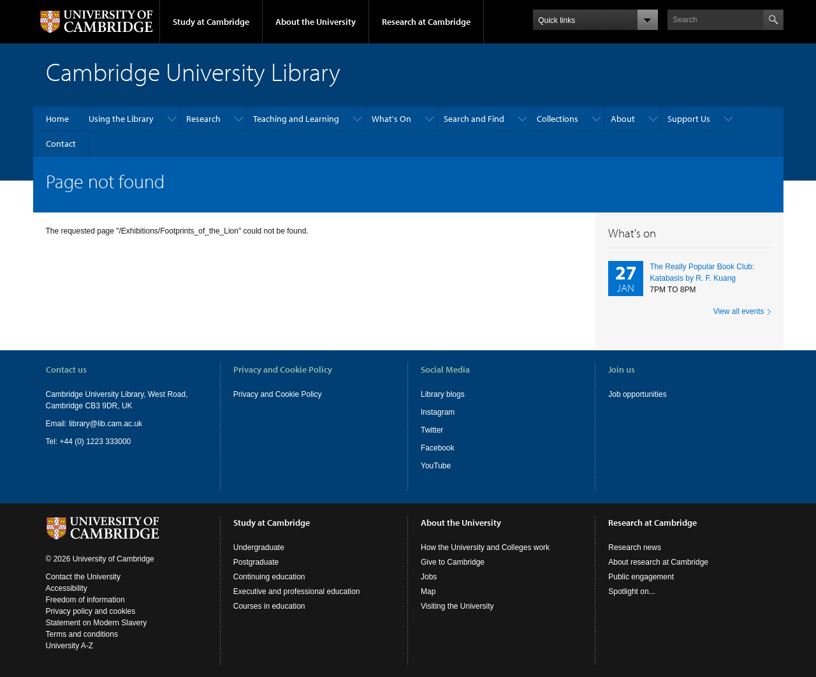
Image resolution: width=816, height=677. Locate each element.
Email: (57, 423)
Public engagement (641, 576)
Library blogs (443, 394)
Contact (61, 143)
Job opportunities (637, 394)
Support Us (688, 118)
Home (57, 118)
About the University (315, 21)
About (623, 118)
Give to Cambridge (452, 562)
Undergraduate (258, 547)
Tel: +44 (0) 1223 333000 (88, 441)
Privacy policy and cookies (91, 611)
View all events (738, 311)
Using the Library (121, 118)
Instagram (438, 412)
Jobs (429, 576)
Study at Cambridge (211, 21)
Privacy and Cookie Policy (277, 394)
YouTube (436, 465)
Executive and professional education (296, 591)
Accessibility (66, 588)
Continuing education (269, 576)
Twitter (432, 430)
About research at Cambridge (658, 562)
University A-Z (70, 645)
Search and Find (474, 118)
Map (428, 591)
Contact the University (83, 576)
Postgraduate (256, 562)
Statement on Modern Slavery (96, 622)
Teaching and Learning (296, 118)
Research (203, 118)
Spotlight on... (631, 591)
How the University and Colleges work (485, 547)
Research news (634, 547)
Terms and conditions (82, 634)
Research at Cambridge (426, 21)
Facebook (438, 447)
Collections (557, 118)
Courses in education (269, 606)
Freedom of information (85, 599)
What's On (391, 118)
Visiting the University (457, 606)
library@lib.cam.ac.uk (105, 423)
